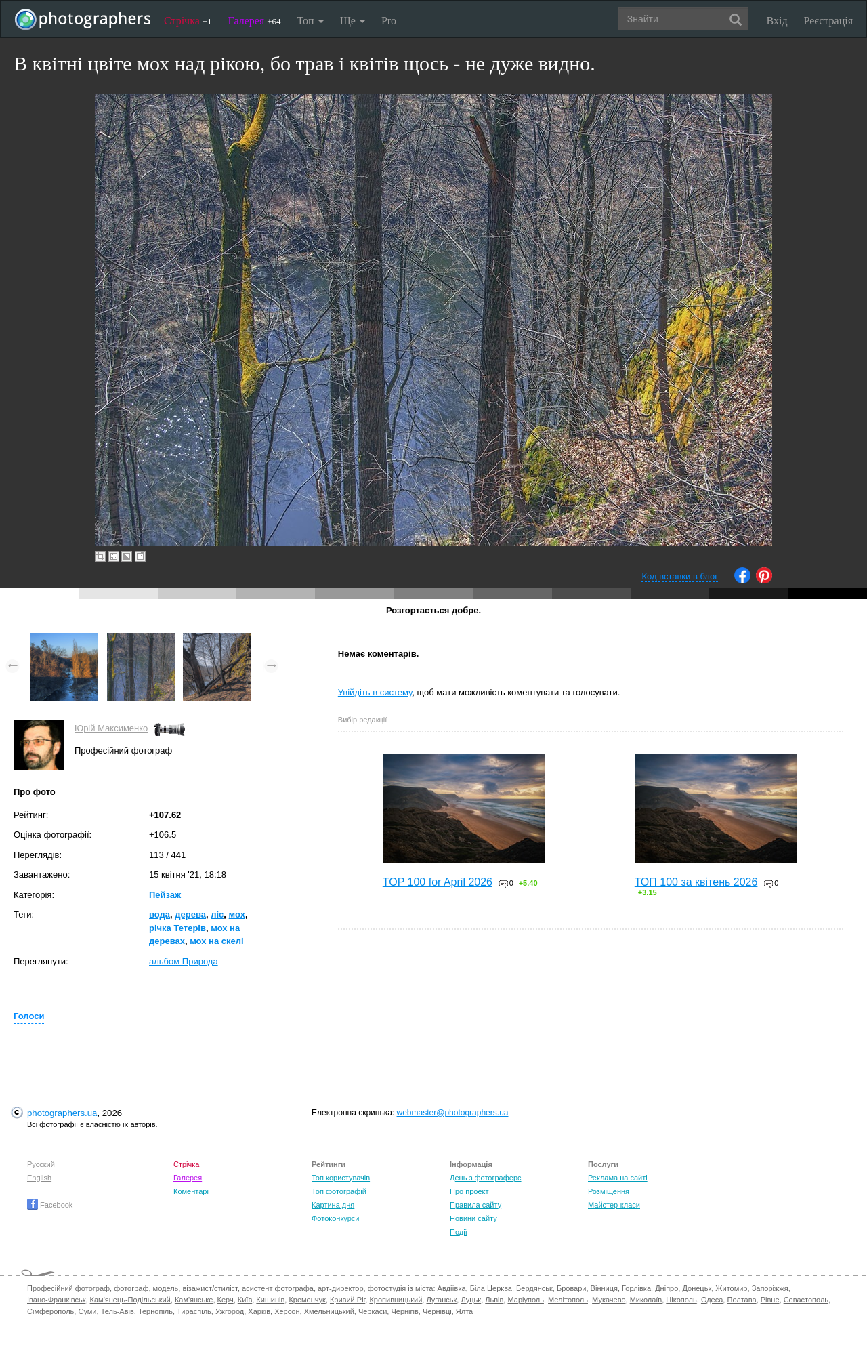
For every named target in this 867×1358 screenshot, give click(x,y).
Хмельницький (329, 1311)
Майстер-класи (614, 1205)
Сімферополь (50, 1311)
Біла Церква (491, 1288)
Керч (225, 1300)
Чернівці (437, 1311)
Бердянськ (534, 1288)
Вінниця (604, 1288)
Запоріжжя (770, 1288)
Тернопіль (155, 1311)
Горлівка (636, 1288)
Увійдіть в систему (375, 692)
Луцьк (471, 1300)
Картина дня (333, 1205)
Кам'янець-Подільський (130, 1300)
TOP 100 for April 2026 (437, 882)
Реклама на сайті (618, 1178)
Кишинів (270, 1300)
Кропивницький (395, 1300)
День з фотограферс (486, 1178)
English (39, 1178)
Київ (245, 1300)
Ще (352, 20)
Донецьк (696, 1288)
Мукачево (608, 1300)
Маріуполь (525, 1300)
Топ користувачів (341, 1178)
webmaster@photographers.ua (453, 1112)
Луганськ (441, 1300)
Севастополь (806, 1300)
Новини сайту (473, 1218)
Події (458, 1232)
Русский (41, 1164)
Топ (310, 20)
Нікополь (681, 1300)
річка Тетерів (177, 928)
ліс (217, 914)
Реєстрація (828, 20)
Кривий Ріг (347, 1300)
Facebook (49, 1205)
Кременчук (307, 1300)
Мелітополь (568, 1300)
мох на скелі (216, 941)
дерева (190, 914)
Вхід (777, 20)
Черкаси (372, 1311)
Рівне (770, 1300)
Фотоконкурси (335, 1218)
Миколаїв (646, 1300)
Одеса (712, 1300)
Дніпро (666, 1288)
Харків (259, 1311)
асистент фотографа (278, 1288)
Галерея (254, 20)
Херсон (286, 1311)
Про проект (469, 1191)
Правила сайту (475, 1205)
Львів (494, 1300)
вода (159, 914)
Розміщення (608, 1191)
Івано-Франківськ (56, 1300)
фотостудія (387, 1288)
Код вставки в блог (679, 576)
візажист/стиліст (209, 1288)
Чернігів (404, 1311)
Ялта (464, 1311)
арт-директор (341, 1288)
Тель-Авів (117, 1311)
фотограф (131, 1288)
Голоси (29, 1016)
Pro (388, 20)
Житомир (731, 1288)
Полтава (741, 1300)
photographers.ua (62, 1113)
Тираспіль (194, 1311)
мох (237, 914)
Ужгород (229, 1311)
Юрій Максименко (111, 728)
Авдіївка (452, 1288)
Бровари (572, 1288)
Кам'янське (194, 1300)
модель (166, 1288)
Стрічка (188, 20)
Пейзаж (165, 895)
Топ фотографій (339, 1191)
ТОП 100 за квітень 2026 (696, 882)
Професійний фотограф (68, 1288)
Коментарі (191, 1191)
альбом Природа (183, 961)
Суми (87, 1311)
